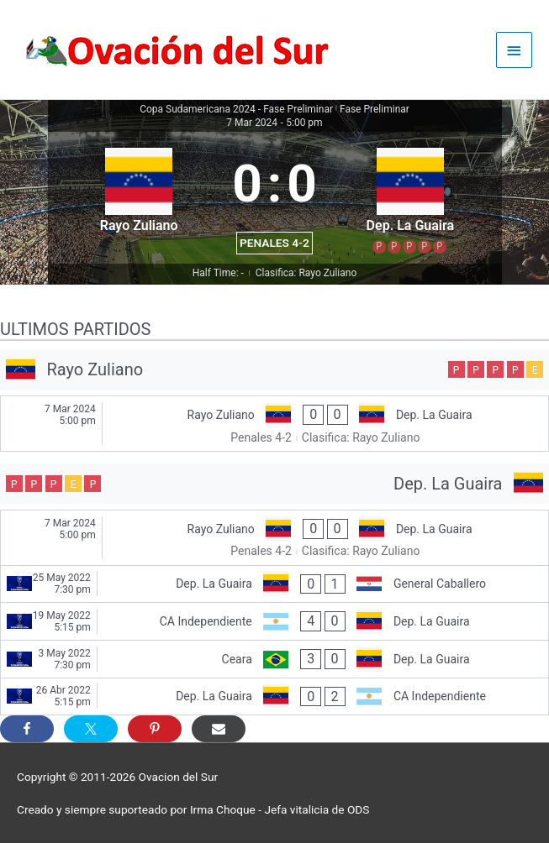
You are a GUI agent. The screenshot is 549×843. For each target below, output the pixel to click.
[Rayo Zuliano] (274, 369)
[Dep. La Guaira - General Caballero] (274, 584)
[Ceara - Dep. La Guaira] (274, 659)
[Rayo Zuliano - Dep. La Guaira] (274, 423)
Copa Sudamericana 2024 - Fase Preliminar (236, 109)
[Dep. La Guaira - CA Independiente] (274, 696)
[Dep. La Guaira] (274, 484)
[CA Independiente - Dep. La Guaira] (274, 621)
